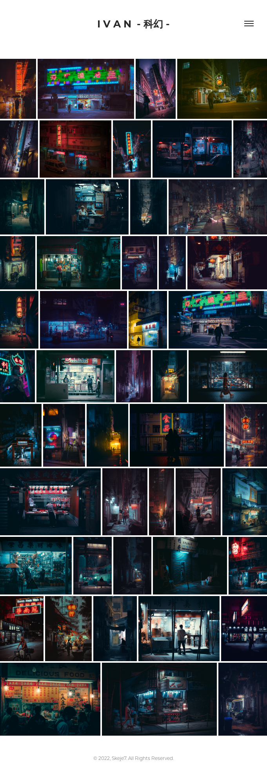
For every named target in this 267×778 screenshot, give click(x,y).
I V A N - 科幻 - (133, 23)
